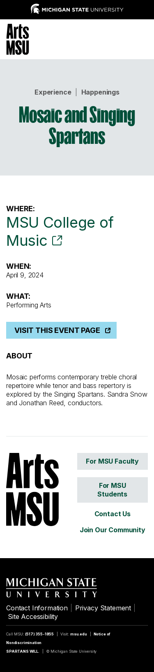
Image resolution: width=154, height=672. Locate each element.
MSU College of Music (60, 231)
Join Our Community (112, 530)
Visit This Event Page (57, 330)
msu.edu (78, 634)
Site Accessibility (33, 616)
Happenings (100, 92)
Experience (52, 92)
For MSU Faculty (112, 461)
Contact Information (37, 608)
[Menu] (142, 38)
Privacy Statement (103, 608)
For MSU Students (112, 489)
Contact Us (112, 514)
